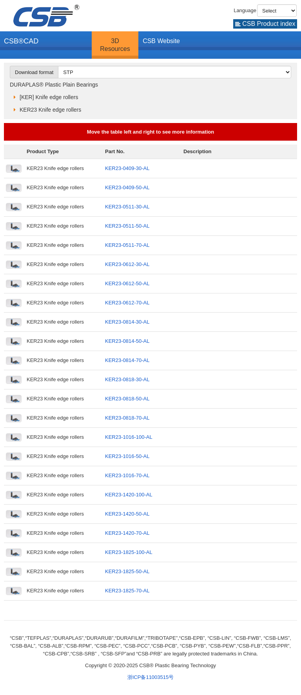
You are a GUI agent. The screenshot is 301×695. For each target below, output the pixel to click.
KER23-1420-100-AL (128, 495)
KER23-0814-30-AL (127, 322)
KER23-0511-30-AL (127, 207)
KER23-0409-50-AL (127, 187)
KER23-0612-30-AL (127, 264)
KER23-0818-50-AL (127, 399)
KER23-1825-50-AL (127, 571)
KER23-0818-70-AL (127, 418)
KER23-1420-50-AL (127, 514)
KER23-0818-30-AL (127, 379)
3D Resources (115, 45)
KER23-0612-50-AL (127, 283)
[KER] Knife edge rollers (49, 97)
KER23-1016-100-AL (128, 437)
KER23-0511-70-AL (127, 245)
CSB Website (161, 41)
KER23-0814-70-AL (127, 360)
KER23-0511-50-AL (127, 226)
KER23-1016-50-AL (127, 456)
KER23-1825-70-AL (127, 591)
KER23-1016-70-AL (127, 475)
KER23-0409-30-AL (127, 168)
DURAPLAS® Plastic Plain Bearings (54, 84)
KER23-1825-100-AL (128, 552)
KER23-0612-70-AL (127, 303)
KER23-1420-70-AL (127, 533)
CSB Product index (265, 23)
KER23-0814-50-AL (127, 341)
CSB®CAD (21, 41)
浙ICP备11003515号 (150, 677)
